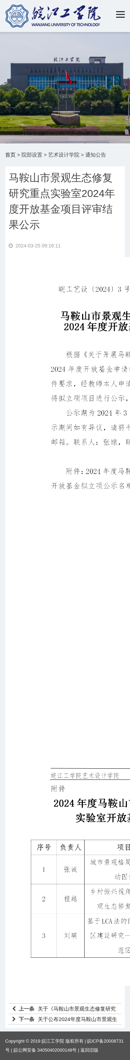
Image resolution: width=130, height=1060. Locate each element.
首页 (10, 155)
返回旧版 (89, 1050)
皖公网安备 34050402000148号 (45, 1050)
